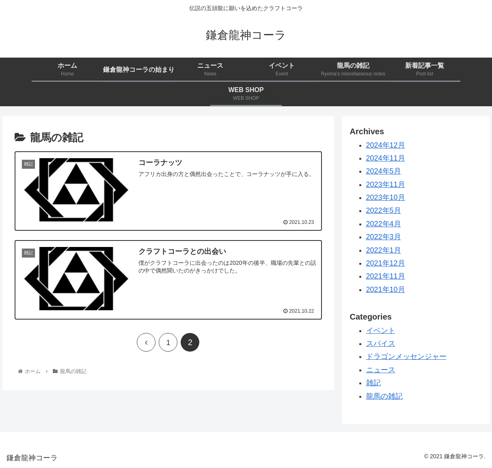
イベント (380, 330)
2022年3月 (383, 237)
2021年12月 (385, 263)
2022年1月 (383, 250)
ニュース (380, 370)
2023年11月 (385, 184)
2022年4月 (383, 224)
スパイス (380, 343)
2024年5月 (383, 171)
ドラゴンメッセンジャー (406, 356)
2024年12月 (385, 145)
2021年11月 (385, 276)
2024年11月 (385, 158)
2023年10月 (385, 197)
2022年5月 (383, 210)
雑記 (373, 383)
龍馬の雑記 (384, 396)
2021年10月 (385, 290)
